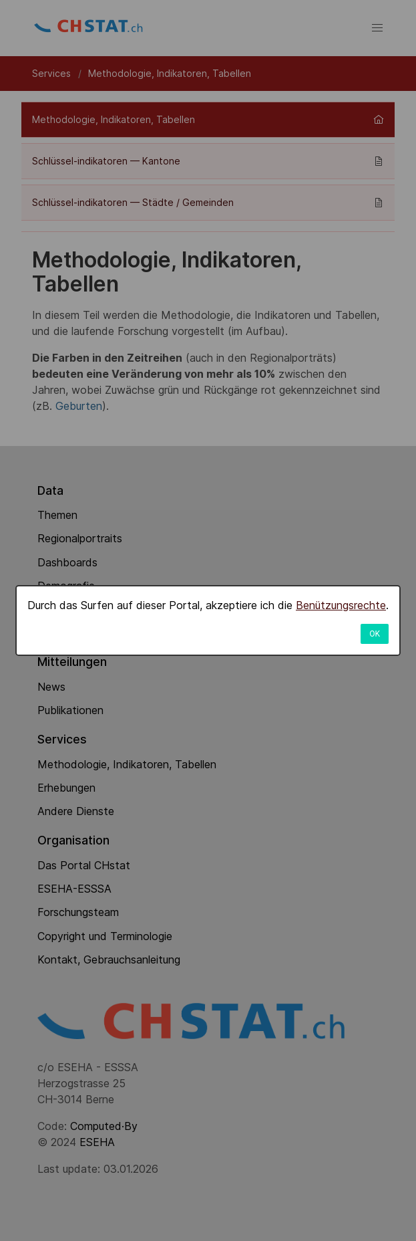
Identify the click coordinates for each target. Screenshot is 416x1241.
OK (374, 634)
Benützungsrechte (341, 605)
